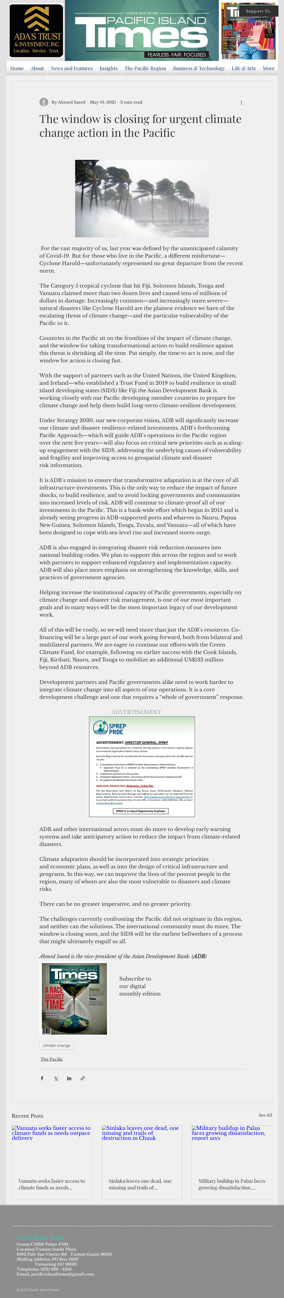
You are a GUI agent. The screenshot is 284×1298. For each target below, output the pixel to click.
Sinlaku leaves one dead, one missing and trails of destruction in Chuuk (140, 1184)
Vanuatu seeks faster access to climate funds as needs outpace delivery (52, 1184)
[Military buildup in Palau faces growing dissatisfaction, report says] (232, 1148)
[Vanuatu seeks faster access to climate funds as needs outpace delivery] (52, 1148)
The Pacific (51, 1059)
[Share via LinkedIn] (69, 1078)
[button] (258, 11)
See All (265, 1115)
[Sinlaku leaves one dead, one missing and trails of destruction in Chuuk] (142, 1148)
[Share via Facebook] (42, 1078)
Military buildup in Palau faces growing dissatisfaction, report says (232, 1184)
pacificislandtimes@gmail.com (62, 1274)
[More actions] (241, 102)
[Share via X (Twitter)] (55, 1078)
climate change (56, 1045)
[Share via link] (82, 1078)
